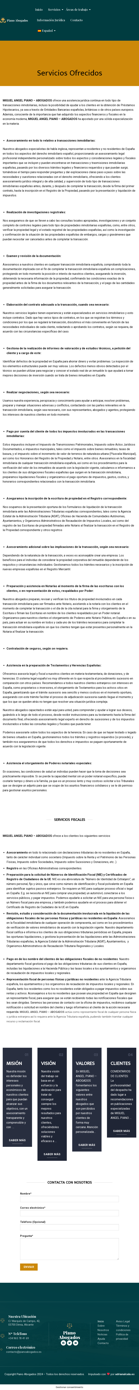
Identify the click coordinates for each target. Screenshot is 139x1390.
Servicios (54, 9)
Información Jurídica (51, 20)
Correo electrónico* (69, 1212)
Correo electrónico (20, 1347)
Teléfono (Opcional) (69, 1226)
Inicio (39, 9)
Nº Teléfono (17, 1334)
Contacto (76, 20)
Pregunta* (69, 1248)
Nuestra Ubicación (22, 1316)
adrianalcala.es (124, 1374)
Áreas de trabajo (77, 9)
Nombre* (69, 1198)
